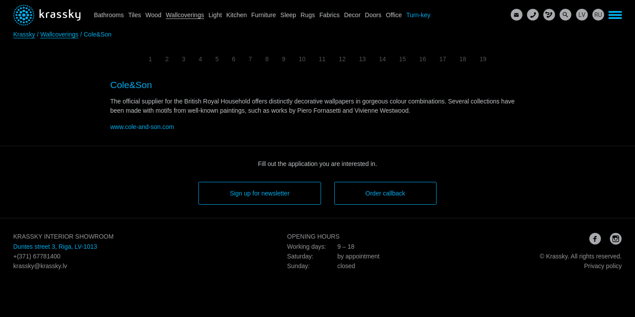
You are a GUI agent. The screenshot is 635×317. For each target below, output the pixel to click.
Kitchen (236, 14)
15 (402, 59)
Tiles (134, 14)
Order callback (385, 193)
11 (322, 59)
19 (482, 59)
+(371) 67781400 (36, 256)
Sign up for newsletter (259, 193)
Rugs (308, 14)
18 (463, 59)
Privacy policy (603, 265)
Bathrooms (109, 14)
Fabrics (329, 14)
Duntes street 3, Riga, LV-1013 (55, 246)
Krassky (24, 34)
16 (422, 59)
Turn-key (418, 14)
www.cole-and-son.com (142, 126)
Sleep (288, 14)
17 (442, 59)
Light (215, 14)
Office (394, 14)
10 (302, 59)
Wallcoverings (185, 14)
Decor (352, 14)
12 (342, 59)
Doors (373, 14)
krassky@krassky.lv (40, 265)
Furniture (263, 14)
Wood (153, 14)
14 (382, 59)
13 (362, 59)
